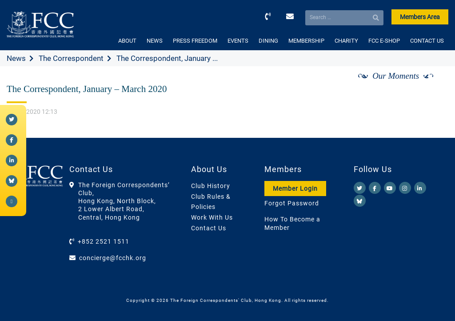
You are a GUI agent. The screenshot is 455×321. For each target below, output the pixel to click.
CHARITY (346, 40)
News (16, 58)
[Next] (432, 86)
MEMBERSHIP (306, 40)
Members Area (420, 16)
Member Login (295, 188)
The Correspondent (71, 58)
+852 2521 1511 (103, 241)
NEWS (155, 40)
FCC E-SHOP (384, 40)
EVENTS (238, 40)
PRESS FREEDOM (195, 40)
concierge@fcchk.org (112, 257)
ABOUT (127, 40)
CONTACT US (427, 40)
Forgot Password (291, 203)
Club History (210, 185)
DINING (268, 40)
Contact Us (208, 228)
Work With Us (212, 217)
